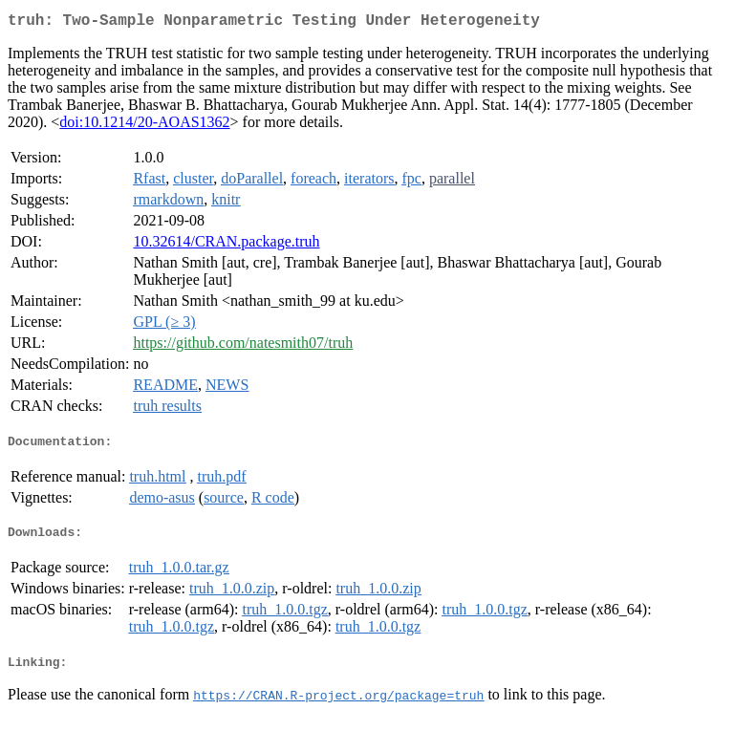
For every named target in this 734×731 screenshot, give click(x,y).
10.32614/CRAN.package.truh (226, 245)
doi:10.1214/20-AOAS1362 (144, 126)
